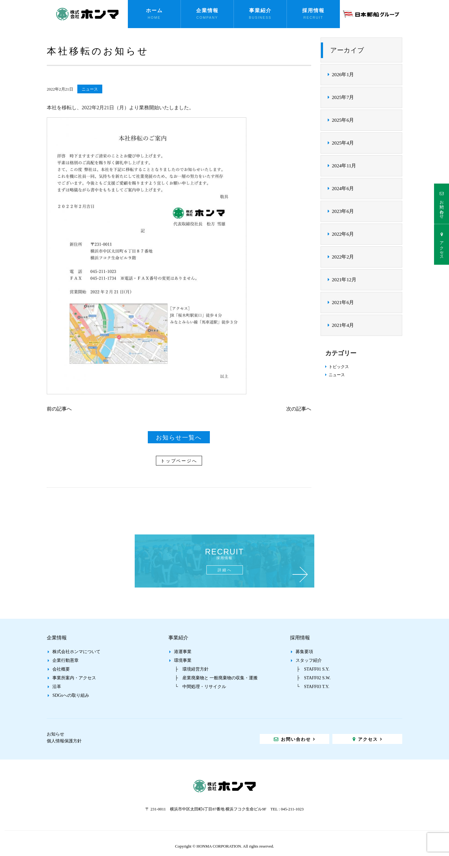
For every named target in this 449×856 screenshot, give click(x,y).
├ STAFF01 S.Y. (313, 669)
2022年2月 (343, 256)
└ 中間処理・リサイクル (200, 686)
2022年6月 (343, 234)
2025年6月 (343, 120)
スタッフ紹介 (309, 660)
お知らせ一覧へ (179, 437)
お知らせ (55, 734)
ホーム (154, 10)
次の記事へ (298, 408)
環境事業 (182, 660)
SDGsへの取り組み (70, 695)
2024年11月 (344, 165)
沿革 (56, 686)
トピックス (339, 366)
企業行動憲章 (65, 660)
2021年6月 (343, 302)
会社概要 (61, 669)
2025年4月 (343, 142)
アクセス (441, 247)
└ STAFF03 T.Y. (313, 686)
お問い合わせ (441, 207)
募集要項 (304, 651)
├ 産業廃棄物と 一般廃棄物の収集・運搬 (216, 678)
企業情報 (207, 10)
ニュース (90, 89)
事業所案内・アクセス (74, 678)
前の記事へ (59, 408)
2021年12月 (344, 279)
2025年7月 (343, 97)
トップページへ (179, 461)
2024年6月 (343, 188)
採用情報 (313, 10)
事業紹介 (260, 10)
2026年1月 (343, 74)
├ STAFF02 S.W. (314, 678)
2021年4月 (343, 325)
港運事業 (182, 651)
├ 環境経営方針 (192, 669)
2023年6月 (343, 211)
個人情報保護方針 (64, 741)
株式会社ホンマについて (76, 651)
